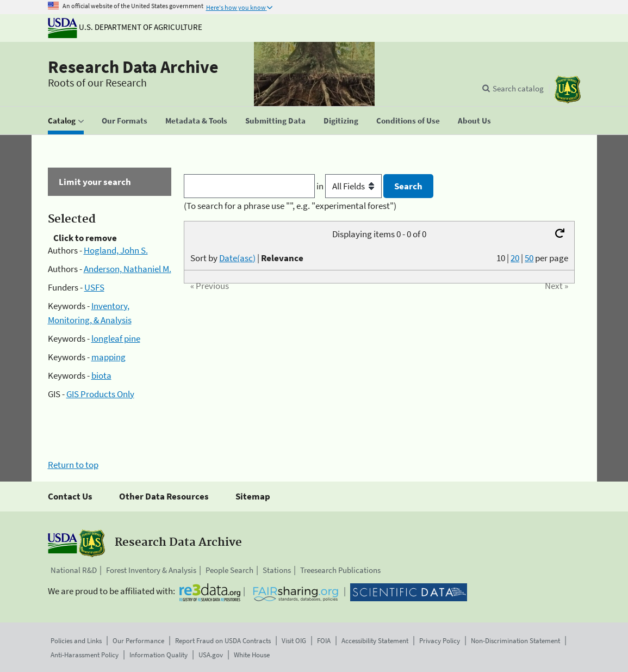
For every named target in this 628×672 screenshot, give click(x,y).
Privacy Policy (439, 640)
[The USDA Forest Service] (568, 89)
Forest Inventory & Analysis (151, 570)
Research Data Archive (133, 67)
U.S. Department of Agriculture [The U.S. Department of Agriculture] (125, 27)
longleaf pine (115, 338)
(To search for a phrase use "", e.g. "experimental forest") (290, 206)
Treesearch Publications (340, 570)
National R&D (74, 570)
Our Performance (138, 640)
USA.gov (210, 654)
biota (101, 375)
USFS (94, 287)
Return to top (73, 465)
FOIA (324, 640)
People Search (229, 570)
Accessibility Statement (374, 640)
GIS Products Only (100, 394)
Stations (277, 570)
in (349, 186)
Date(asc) (237, 258)
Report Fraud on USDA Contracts (223, 640)
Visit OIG (294, 640)
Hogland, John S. (116, 250)
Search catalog (518, 88)
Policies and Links (76, 640)
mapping (108, 357)
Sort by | (246, 258)
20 (515, 258)
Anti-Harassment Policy (85, 654)
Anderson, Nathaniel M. (127, 269)
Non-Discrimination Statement (515, 640)
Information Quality (158, 654)
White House (252, 654)
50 (529, 258)
